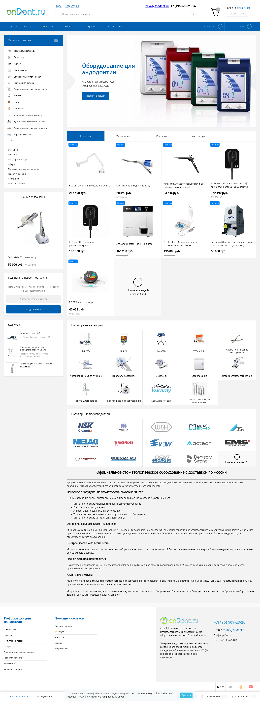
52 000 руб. (22, 264)
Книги (123, 351)
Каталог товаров (33, 40)
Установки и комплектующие (86, 376)
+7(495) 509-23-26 (229, 622)
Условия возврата (17, 183)
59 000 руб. (232, 253)
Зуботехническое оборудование (123, 400)
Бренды (92, 26)
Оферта (11, 164)
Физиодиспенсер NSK (30, 333)
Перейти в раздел (95, 95)
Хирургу (85, 351)
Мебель (161, 351)
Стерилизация (199, 376)
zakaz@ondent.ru (157, 6)
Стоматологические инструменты (237, 351)
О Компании (14, 150)
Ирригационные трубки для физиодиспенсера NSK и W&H (33, 348)
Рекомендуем (199, 136)
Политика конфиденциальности (23, 169)
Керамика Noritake (161, 400)
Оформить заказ (237, 13)
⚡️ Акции (48, 26)
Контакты (70, 26)
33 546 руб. (185, 195)
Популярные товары (18, 159)
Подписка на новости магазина (27, 277)
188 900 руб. (90, 253)
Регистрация (72, 6)
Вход (59, 6)
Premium (161, 136)
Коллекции (13, 178)
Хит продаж (123, 136)
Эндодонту (161, 376)
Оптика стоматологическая (237, 376)
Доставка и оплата (20, 26)
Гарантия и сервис (17, 174)
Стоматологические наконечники (199, 400)
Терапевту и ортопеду (123, 376)
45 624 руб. (90, 311)
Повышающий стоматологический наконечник (36, 365)
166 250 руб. (137, 253)
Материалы (199, 351)
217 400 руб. (90, 195)
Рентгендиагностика (86, 400)
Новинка (85, 136)
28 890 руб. (137, 195)
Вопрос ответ (115, 26)
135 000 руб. (185, 253)
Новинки (12, 154)
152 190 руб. (232, 195)
